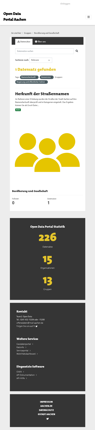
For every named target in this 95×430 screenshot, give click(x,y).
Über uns (40, 42)
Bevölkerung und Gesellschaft (46, 33)
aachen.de (46, 406)
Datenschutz (46, 410)
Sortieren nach (21, 60)
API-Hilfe (21, 378)
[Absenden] (77, 51)
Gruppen (27, 33)
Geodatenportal (24, 344)
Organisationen (47, 268)
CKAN (19, 371)
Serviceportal (23, 350)
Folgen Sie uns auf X (27, 326)
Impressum (46, 401)
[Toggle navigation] (89, 17)
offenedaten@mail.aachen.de (30, 323)
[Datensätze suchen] (44, 51)
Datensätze (23, 42)
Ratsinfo (21, 347)
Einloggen (65, 3)
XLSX (18, 110)
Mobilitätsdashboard (26, 353)
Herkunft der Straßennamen (42, 94)
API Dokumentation (26, 375)
